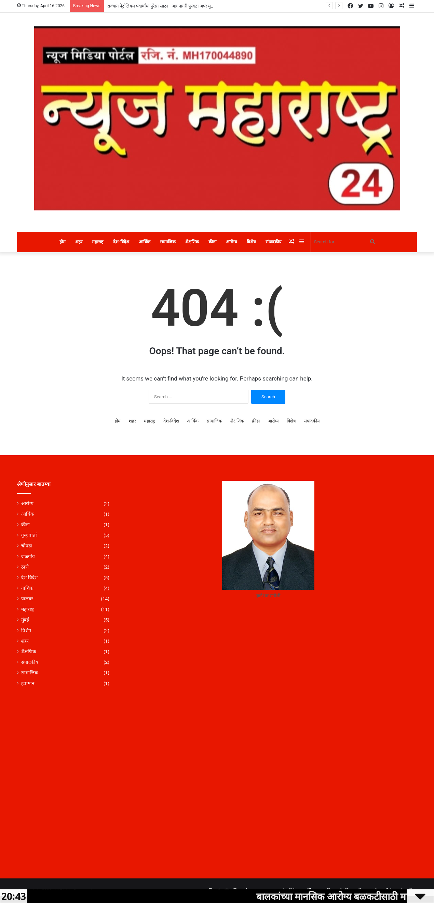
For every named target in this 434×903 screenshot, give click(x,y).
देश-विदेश (121, 241)
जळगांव (28, 556)
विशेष (251, 241)
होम (62, 241)
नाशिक (27, 588)
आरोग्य (231, 241)
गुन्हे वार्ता (29, 535)
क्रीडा (212, 241)
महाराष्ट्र (98, 241)
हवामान (28, 683)
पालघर (27, 598)
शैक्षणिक (192, 241)
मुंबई (25, 619)
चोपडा (26, 545)
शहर (78, 241)
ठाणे (25, 567)
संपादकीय (274, 241)
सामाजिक (168, 241)
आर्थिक (144, 241)
